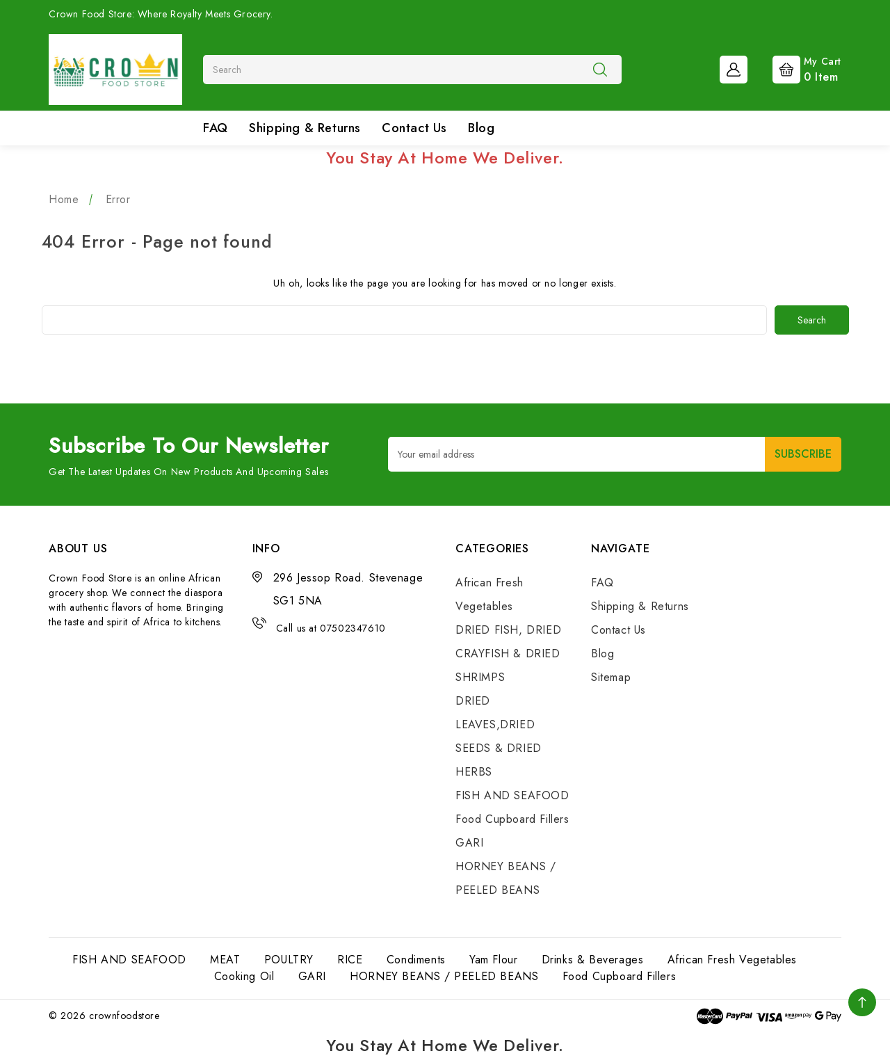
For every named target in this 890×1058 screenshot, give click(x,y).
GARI (469, 843)
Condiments (416, 960)
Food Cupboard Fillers (512, 819)
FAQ (215, 128)
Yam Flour (493, 960)
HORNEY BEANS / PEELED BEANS (444, 976)
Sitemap (611, 677)
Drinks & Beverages (593, 960)
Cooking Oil (244, 976)
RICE (349, 960)
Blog (481, 128)
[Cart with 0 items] (795, 68)
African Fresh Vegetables (732, 960)
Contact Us (414, 128)
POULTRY (289, 960)
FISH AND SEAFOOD (512, 795)
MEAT (225, 960)
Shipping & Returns (305, 128)
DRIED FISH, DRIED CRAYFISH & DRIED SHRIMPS (508, 653)
